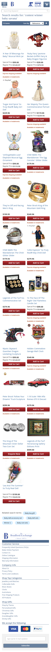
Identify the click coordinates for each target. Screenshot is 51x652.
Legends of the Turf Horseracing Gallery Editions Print (36, 444)
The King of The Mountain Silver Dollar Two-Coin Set (13, 444)
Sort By (26, 23)
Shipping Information (10, 558)
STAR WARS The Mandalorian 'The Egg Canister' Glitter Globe (37, 158)
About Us (5, 568)
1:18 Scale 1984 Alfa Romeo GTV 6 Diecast (36, 397)
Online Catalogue (8, 555)
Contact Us (6, 553)
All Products (6, 597)
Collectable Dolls (8, 584)
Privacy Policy (7, 571)
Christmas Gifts (8, 610)
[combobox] (25, 11)
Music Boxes (7, 587)
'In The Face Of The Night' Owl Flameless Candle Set (36, 301)
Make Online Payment (10, 550)
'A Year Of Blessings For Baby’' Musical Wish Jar (13, 55)
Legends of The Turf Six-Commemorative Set (14, 299)
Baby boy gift (30, 513)
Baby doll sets (33, 518)
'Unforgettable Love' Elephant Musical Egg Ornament (12, 158)
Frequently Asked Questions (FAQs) (15, 547)
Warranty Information (10, 561)
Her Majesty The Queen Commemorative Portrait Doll (38, 107)
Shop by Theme (8, 605)
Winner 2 (7, 523)
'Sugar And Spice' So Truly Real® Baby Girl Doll (12, 107)
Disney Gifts (6, 619)
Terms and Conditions (10, 574)
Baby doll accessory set (13, 518)
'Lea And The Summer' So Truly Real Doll (13, 487)
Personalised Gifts (9, 608)
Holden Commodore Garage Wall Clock (36, 350)
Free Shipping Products (10, 595)
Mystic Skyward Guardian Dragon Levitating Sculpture (12, 351)
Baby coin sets (22, 523)
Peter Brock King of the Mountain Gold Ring (37, 206)
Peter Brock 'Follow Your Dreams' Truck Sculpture (14, 397)
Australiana (6, 592)
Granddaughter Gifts (10, 616)
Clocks (4, 589)
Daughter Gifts (7, 613)
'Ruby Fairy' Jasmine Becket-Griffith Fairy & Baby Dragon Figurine (37, 56)
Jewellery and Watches (10, 581)
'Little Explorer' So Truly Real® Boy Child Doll (37, 251)
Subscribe (25, 645)
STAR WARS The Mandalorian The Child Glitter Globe (13, 253)
